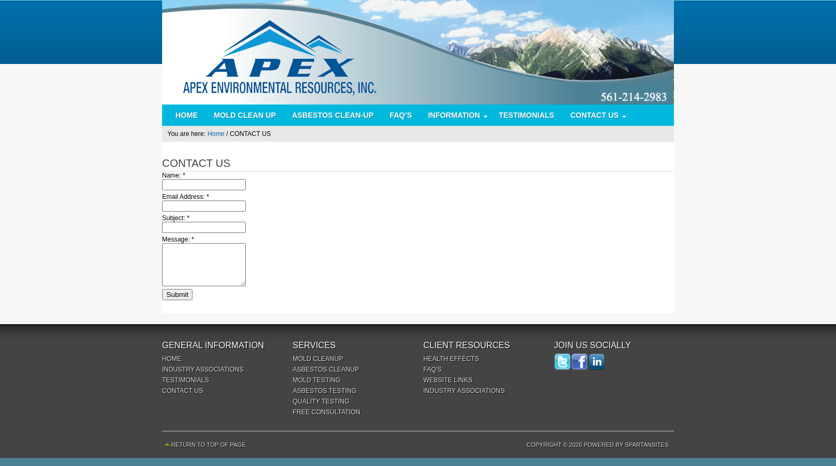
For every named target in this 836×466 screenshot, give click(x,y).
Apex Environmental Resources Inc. (418, 52)
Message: (178, 239)
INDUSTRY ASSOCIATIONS (203, 377)
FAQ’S (401, 115)
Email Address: (185, 196)
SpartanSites (647, 452)
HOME (186, 115)
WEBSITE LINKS (447, 388)
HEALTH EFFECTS (451, 367)
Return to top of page (208, 452)
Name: (173, 175)
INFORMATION (454, 117)
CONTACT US (594, 117)
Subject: (175, 218)
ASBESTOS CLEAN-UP (333, 115)
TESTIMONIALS (526, 115)
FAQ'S (432, 377)
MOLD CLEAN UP (245, 115)
